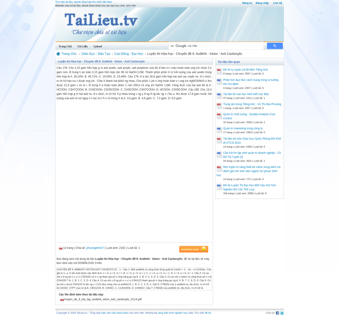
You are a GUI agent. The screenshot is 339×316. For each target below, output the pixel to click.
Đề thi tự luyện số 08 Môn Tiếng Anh (245, 69)
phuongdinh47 (95, 248)
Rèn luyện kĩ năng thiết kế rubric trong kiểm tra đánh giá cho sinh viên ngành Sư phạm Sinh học (248, 171)
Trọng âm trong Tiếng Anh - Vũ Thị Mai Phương (252, 104)
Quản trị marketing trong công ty (243, 128)
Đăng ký (247, 3)
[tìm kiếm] (216, 46)
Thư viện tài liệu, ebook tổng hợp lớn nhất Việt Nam (83, 1)
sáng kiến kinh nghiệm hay (172, 312)
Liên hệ (277, 3)
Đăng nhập (262, 3)
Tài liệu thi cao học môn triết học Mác (246, 94)
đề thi (208, 312)
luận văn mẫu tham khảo (114, 312)
